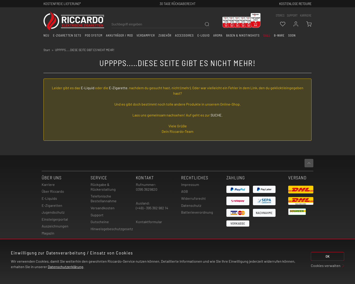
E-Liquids (49, 198)
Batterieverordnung (197, 212)
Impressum (190, 184)
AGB (184, 191)
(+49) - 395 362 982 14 (152, 208)
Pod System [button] (93, 35)
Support (97, 215)
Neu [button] (46, 35)
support (292, 15)
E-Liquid (87, 88)
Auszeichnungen (55, 226)
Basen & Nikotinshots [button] (243, 35)
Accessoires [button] (184, 35)
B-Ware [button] (279, 35)
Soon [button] (292, 35)
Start (46, 50)
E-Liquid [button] (203, 35)
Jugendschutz (53, 212)
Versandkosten (103, 208)
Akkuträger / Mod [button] (119, 35)
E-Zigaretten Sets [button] (67, 35)
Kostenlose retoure (295, 3)
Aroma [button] (218, 35)
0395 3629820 (146, 189)
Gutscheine (100, 222)
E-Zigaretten (52, 205)
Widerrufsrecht (193, 198)
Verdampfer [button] (146, 35)
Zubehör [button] (164, 35)
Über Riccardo (53, 191)
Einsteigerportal (55, 219)
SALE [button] (266, 35)
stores (280, 15)
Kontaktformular (149, 222)
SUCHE (216, 115)
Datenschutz (191, 205)
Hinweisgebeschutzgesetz (112, 229)
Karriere (306, 15)
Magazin (48, 233)
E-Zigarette (118, 88)
